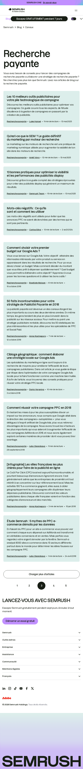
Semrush (8, 27)
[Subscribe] (39, 18)
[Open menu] (76, 10)
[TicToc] (15, 688)
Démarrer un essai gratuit (20, 621)
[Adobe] (6, 698)
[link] (41, 109)
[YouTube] (21, 688)
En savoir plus (49, 2)
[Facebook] (26, 688)
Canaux (29, 27)
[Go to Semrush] (16, 10)
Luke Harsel (35, 121)
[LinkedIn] (4, 688)
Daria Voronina (36, 389)
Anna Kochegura (37, 336)
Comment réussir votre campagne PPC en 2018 (39, 407)
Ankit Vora (34, 157)
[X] (32, 688)
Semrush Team (36, 193)
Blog (8, 19)
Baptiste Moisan (37, 283)
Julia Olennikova (37, 446)
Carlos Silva (35, 230)
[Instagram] (9, 688)
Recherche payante (16, 121)
